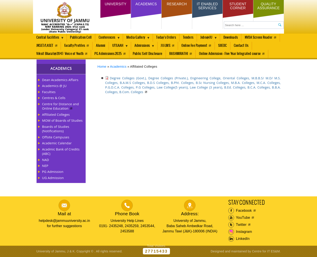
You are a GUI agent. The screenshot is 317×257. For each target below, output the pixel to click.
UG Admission (53, 178)
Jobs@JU (207, 39)
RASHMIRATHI (178, 54)
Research (177, 4)
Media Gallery (136, 39)
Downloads (230, 37)
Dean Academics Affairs (60, 80)
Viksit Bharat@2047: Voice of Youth (59, 54)
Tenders (188, 37)
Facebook (240, 211)
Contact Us (241, 45)
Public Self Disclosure (147, 54)
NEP (45, 165)
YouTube (239, 218)
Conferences (107, 39)
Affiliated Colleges (56, 114)
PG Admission (52, 171)
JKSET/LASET (44, 45)
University (115, 4)
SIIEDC (222, 45)
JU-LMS (165, 45)
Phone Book (127, 213)
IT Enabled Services (207, 6)
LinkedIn (239, 239)
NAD (45, 159)
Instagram (240, 232)
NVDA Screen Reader (258, 37)
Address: (190, 213)
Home (102, 66)
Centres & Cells (53, 98)
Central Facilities (48, 39)
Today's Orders (166, 37)
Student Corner (237, 6)
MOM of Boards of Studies (62, 120)
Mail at (64, 213)
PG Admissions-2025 (108, 54)
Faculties (49, 92)
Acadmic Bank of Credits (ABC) (60, 151)
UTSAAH (118, 47)
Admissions (143, 47)
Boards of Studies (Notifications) (55, 128)
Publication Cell (81, 37)
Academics (146, 4)
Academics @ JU (54, 85)
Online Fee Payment (194, 45)
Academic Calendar (57, 143)
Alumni (100, 45)
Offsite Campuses (55, 137)
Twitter (237, 225)
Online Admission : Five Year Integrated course (230, 54)
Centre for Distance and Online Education (60, 106)
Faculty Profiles (74, 45)
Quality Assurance (268, 6)
